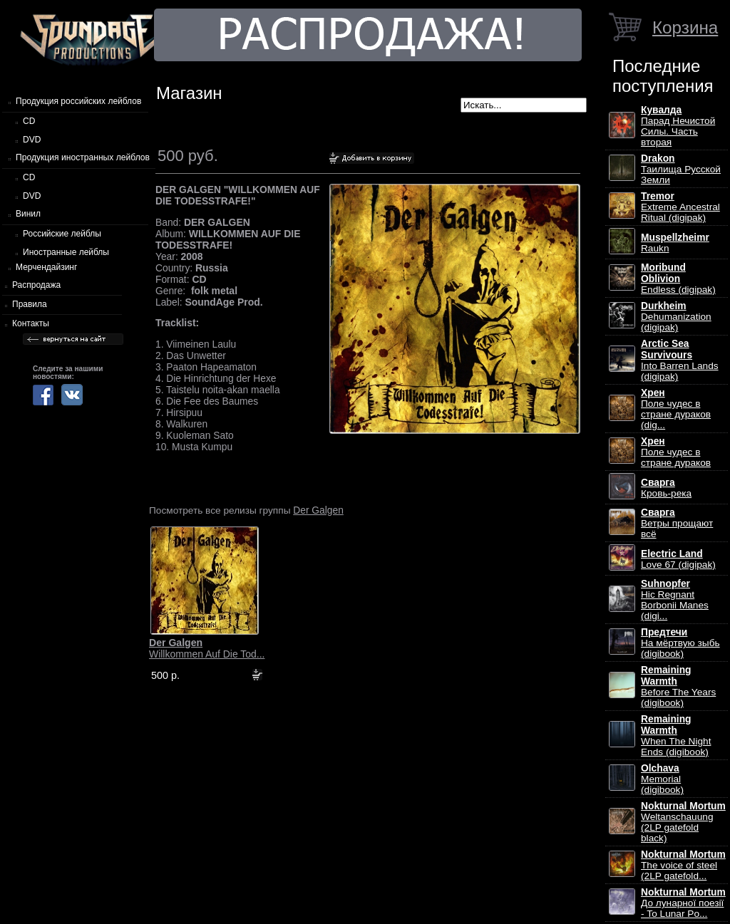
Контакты (30, 323)
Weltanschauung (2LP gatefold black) (683, 822)
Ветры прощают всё (677, 523)
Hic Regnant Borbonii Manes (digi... (675, 599)
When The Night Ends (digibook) (676, 735)
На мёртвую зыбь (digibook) (680, 643)
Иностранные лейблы (66, 252)
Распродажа (36, 285)
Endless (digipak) (678, 278)
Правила (29, 304)
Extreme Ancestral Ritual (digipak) (680, 207)
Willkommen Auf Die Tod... (206, 648)
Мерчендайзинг (46, 267)
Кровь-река (666, 488)
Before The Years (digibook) (678, 686)
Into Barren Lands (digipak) (680, 360)
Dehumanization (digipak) (676, 317)
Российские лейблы (62, 234)
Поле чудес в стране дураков (676, 452)
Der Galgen (318, 510)
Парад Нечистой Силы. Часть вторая (678, 126)
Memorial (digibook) (662, 779)
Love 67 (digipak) (678, 559)
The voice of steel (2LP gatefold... (683, 865)
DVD (32, 140)
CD (29, 121)
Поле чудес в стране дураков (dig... (676, 409)
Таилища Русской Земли (681, 169)
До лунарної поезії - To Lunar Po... (683, 903)
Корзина (685, 27)
